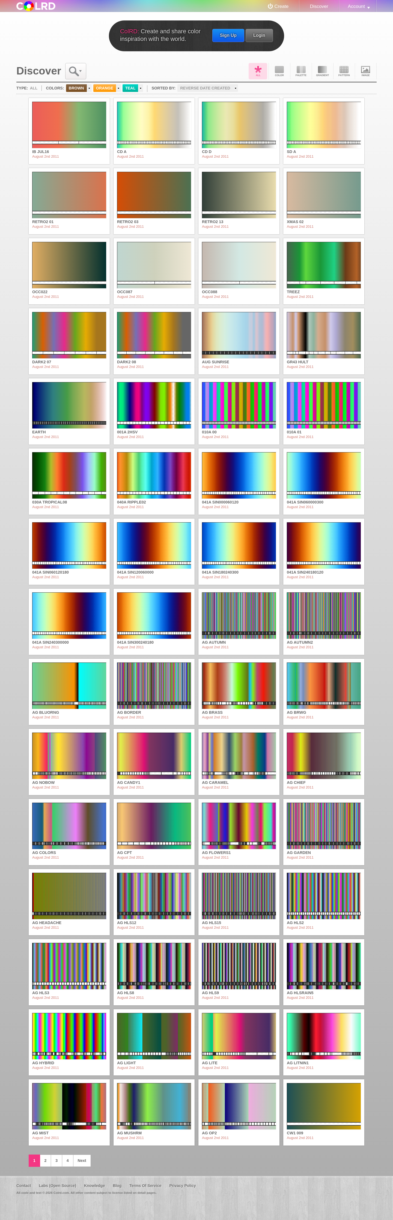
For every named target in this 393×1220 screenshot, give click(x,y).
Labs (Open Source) (57, 1185)
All (258, 71)
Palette (301, 71)
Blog (117, 1185)
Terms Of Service (145, 1185)
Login (259, 35)
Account (356, 6)
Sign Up (228, 35)
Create (282, 6)
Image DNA (365, 71)
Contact (23, 1185)
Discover (319, 6)
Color (279, 71)
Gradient (322, 71)
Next (82, 1160)
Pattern (344, 71)
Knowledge (94, 1185)
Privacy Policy (182, 1185)
